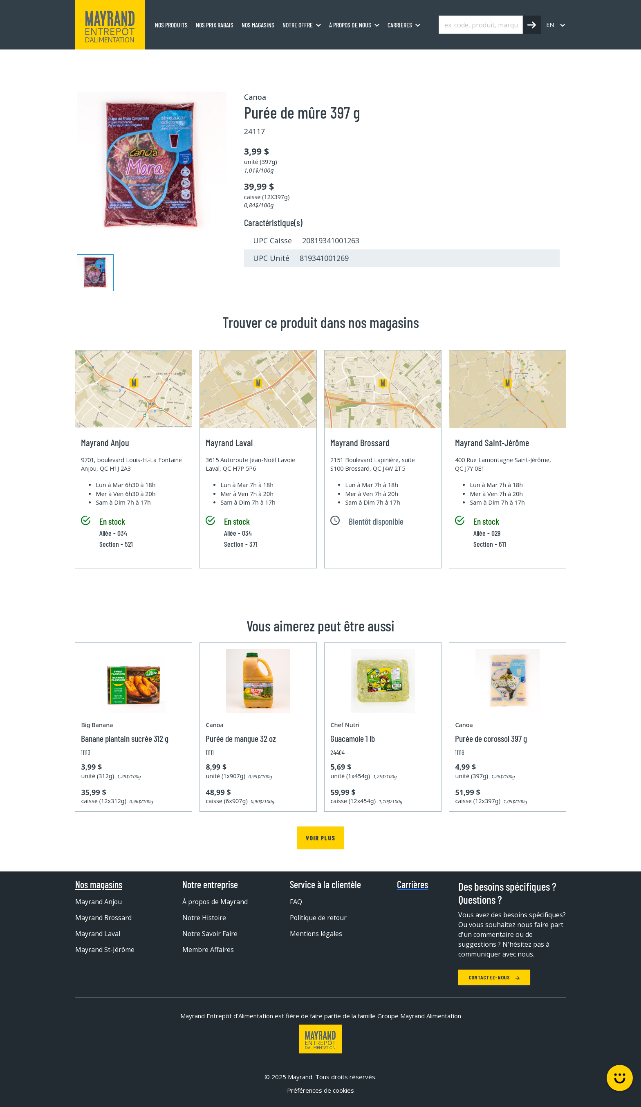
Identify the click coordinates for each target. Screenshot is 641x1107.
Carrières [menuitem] (400, 25)
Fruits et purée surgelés (203, 58)
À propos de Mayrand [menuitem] (215, 901)
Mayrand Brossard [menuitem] (103, 917)
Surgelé (148, 58)
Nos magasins (98, 884)
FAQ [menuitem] (296, 901)
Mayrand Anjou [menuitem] (98, 901)
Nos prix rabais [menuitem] (214, 25)
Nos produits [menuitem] (171, 25)
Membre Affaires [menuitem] (208, 949)
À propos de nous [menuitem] (350, 25)
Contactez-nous (494, 977)
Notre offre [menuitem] (297, 25)
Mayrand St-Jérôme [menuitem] (105, 949)
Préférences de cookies (320, 1090)
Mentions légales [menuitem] (316, 933)
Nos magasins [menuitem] (258, 25)
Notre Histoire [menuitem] (204, 917)
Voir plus (320, 838)
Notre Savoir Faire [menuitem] (210, 933)
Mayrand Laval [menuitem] (97, 933)
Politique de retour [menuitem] (318, 917)
